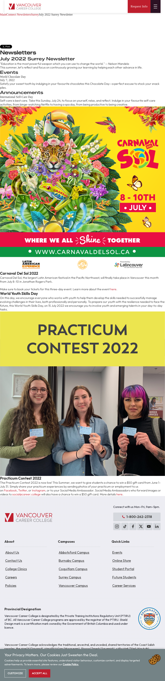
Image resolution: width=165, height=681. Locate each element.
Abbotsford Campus (74, 552)
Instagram (38, 490)
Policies (10, 585)
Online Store (121, 560)
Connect (11, 14)
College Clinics (16, 569)
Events (117, 552)
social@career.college (26, 494)
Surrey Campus (70, 577)
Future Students (124, 577)
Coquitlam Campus (73, 569)
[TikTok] (125, 526)
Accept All (39, 673)
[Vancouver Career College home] (25, 7)
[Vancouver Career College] (28, 517)
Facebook (10, 490)
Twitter (22, 490)
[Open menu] (156, 6)
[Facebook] (133, 526)
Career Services (124, 585)
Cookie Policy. (71, 664)
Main (3, 14)
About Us (12, 552)
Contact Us (13, 560)
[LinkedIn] (157, 526)
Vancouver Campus (73, 585)
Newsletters (24, 14)
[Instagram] (117, 526)
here (113, 289)
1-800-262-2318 (137, 517)
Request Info (139, 6)
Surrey (35, 14)
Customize (15, 673)
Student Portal (123, 569)
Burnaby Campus (71, 560)
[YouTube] (149, 526)
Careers (11, 577)
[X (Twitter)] (141, 526)
